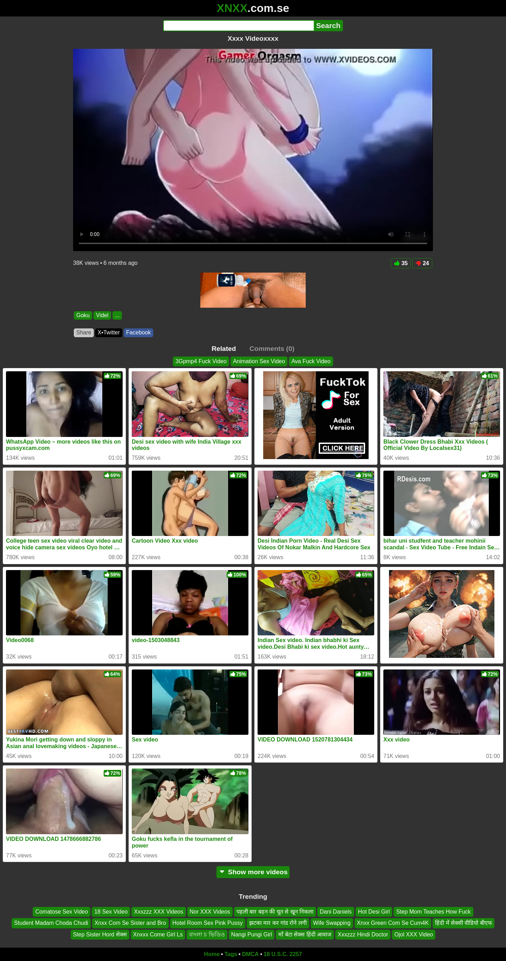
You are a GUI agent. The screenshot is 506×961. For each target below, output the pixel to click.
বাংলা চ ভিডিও (207, 934)
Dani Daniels (336, 912)
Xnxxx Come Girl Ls (158, 934)
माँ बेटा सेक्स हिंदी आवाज (304, 934)
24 (422, 263)
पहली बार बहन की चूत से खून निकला (274, 912)
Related (224, 348)
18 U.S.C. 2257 (283, 954)
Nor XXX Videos (210, 912)
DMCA (250, 954)
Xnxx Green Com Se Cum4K (393, 923)
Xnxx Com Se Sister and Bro (130, 923)
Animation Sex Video (259, 361)
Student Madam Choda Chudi (51, 923)
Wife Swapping (332, 923)
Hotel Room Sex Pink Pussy (208, 923)
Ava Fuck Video (310, 361)
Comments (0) (271, 348)
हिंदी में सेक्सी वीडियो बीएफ (463, 923)
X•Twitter (109, 332)
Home (212, 954)
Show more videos (253, 872)
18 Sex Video (111, 912)
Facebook (138, 332)
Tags (231, 954)
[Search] (238, 25)
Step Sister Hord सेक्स (100, 934)
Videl (102, 315)
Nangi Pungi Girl (251, 934)
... (117, 315)
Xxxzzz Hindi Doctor (363, 934)
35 (401, 263)
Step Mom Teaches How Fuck (433, 912)
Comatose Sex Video (61, 912)
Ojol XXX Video (413, 934)
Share (83, 332)
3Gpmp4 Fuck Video (201, 361)
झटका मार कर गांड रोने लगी (278, 923)
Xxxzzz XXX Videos (158, 912)
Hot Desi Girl (374, 912)
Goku (83, 315)
